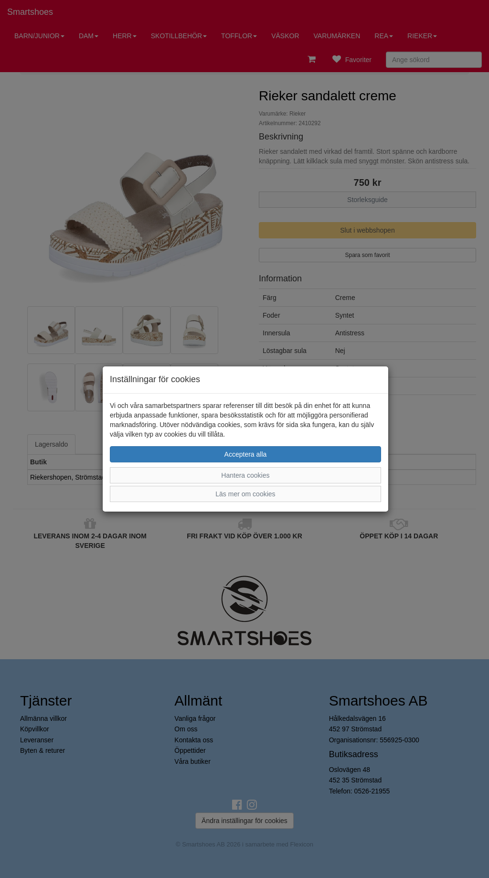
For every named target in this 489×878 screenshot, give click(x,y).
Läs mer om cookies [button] (245, 494)
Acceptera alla (245, 454)
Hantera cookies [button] (245, 475)
